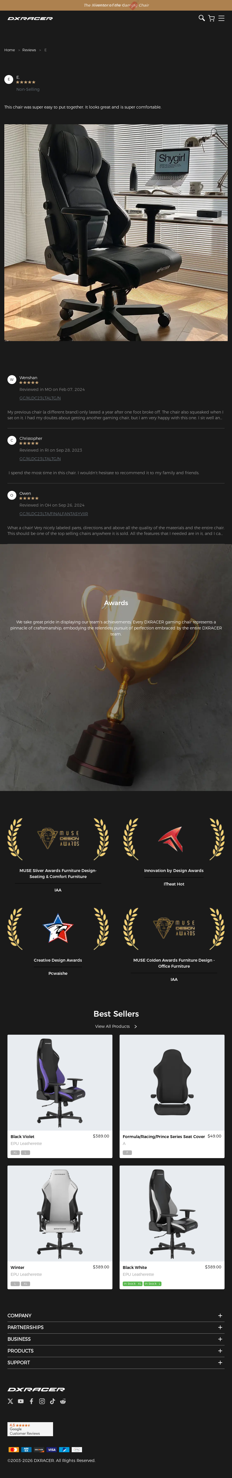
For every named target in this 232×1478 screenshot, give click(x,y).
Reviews (29, 50)
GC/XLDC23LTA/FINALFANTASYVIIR (54, 513)
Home (9, 50)
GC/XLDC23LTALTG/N (40, 398)
